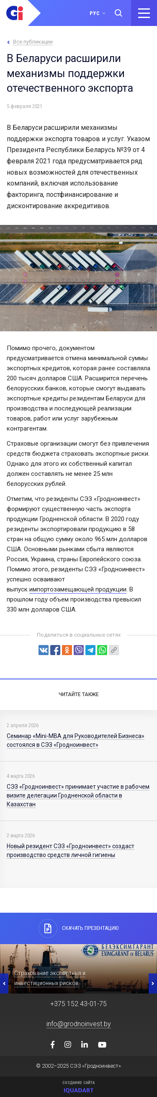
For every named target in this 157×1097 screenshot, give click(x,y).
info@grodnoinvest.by (78, 1024)
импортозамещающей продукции (77, 589)
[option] (78, 969)
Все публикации (33, 42)
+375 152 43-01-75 (78, 1004)
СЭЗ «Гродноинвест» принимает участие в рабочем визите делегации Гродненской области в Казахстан (78, 795)
